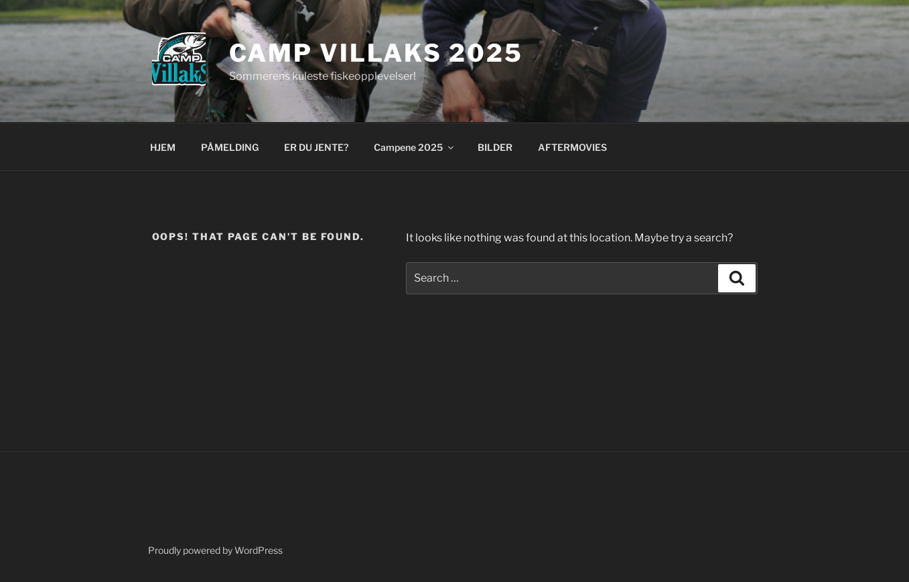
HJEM (163, 147)
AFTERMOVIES (572, 147)
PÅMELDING (230, 147)
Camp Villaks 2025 (376, 53)
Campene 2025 (415, 147)
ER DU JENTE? (316, 147)
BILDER (495, 147)
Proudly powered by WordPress (215, 550)
